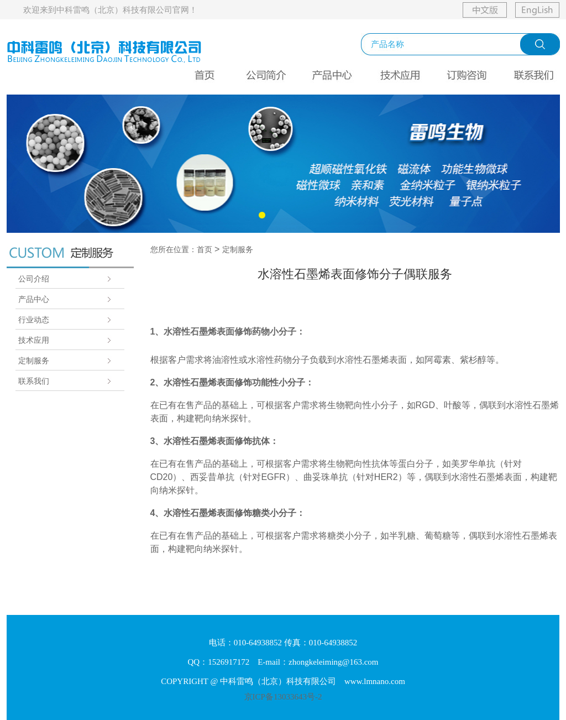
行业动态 (33, 319)
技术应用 (33, 340)
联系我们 (33, 381)
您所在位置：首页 (181, 249)
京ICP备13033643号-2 (283, 696)
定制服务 (33, 360)
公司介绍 (33, 278)
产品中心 (33, 299)
